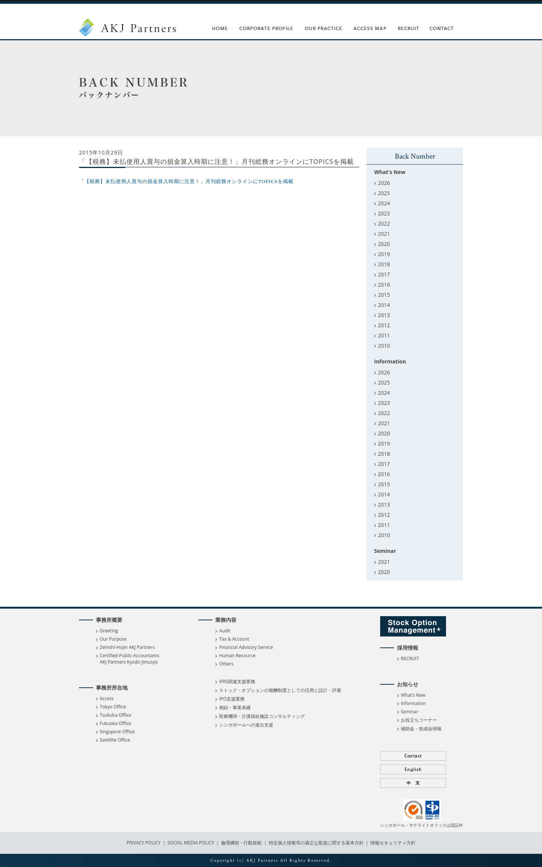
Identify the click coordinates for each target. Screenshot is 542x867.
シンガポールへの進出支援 (246, 725)
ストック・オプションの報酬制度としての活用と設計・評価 (280, 690)
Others (226, 664)
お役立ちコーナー (419, 720)
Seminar (409, 711)
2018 (384, 264)
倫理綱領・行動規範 (241, 843)
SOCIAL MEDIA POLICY (190, 843)
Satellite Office (115, 740)
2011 (384, 335)
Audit (224, 630)
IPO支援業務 (232, 699)
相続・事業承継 (235, 707)
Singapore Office (117, 731)
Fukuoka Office (115, 723)
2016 (384, 284)
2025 (384, 193)
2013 (384, 315)
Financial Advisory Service (246, 647)
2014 (384, 304)
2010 (384, 345)
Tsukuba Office (115, 715)
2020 (384, 243)
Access (107, 698)
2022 (384, 223)
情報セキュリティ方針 (393, 843)
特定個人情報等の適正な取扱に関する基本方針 (316, 843)
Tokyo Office (113, 707)
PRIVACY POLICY (144, 843)
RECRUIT (410, 658)
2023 (384, 213)
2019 (384, 254)
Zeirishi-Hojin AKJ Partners (127, 647)
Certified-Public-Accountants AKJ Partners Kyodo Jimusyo (129, 658)
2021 (384, 233)
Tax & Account (234, 639)
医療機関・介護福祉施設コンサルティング (262, 716)
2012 (384, 325)
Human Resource (237, 655)
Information (413, 703)
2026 (384, 182)
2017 (384, 274)
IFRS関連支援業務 (237, 681)
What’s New (413, 695)
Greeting (109, 630)
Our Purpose (113, 639)
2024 (384, 203)
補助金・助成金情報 (421, 728)
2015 (384, 294)
